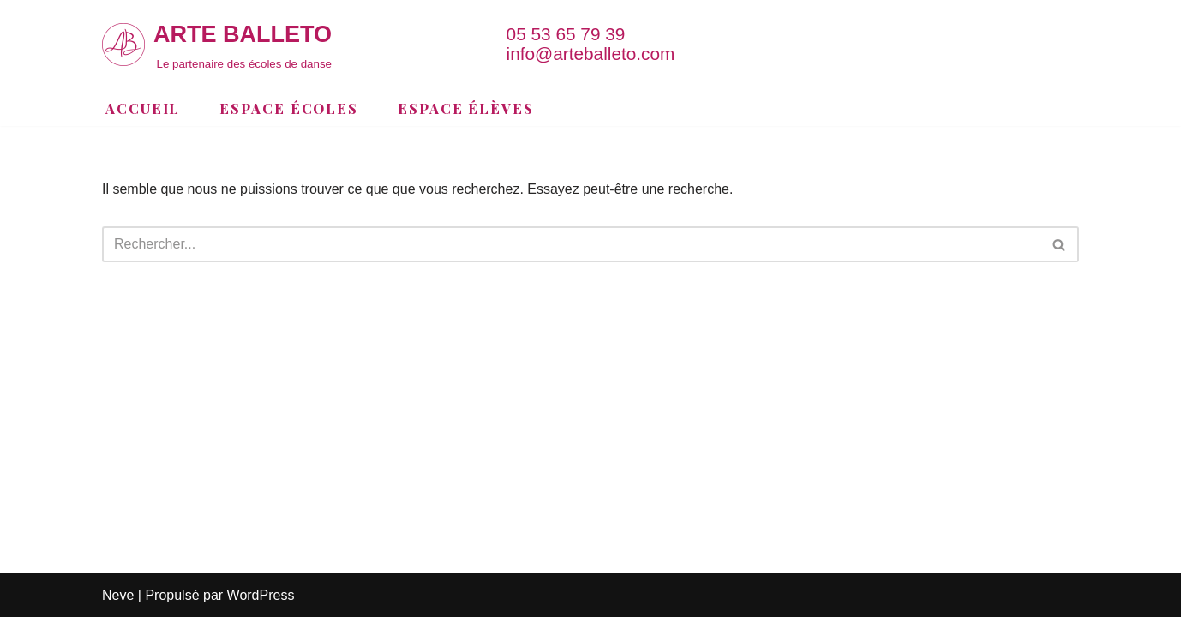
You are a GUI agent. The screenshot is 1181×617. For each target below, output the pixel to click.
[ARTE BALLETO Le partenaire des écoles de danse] (217, 45)
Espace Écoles (288, 108)
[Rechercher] (571, 244)
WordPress (261, 595)
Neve (118, 595)
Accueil (142, 108)
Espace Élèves (466, 108)
